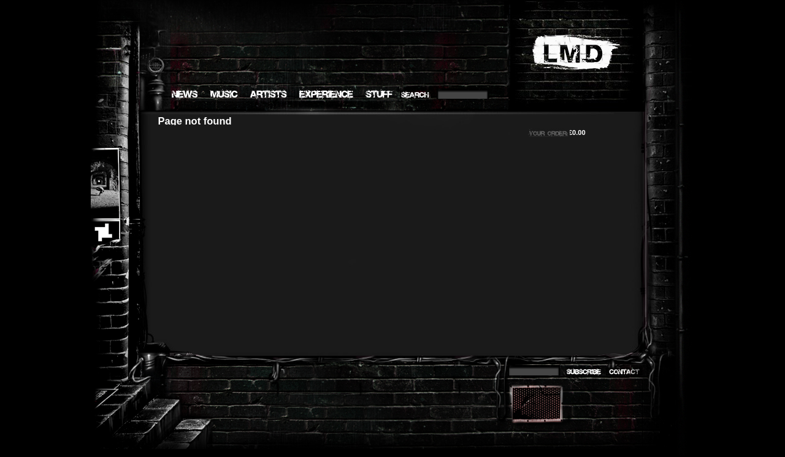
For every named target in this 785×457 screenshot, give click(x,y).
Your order (542, 131)
